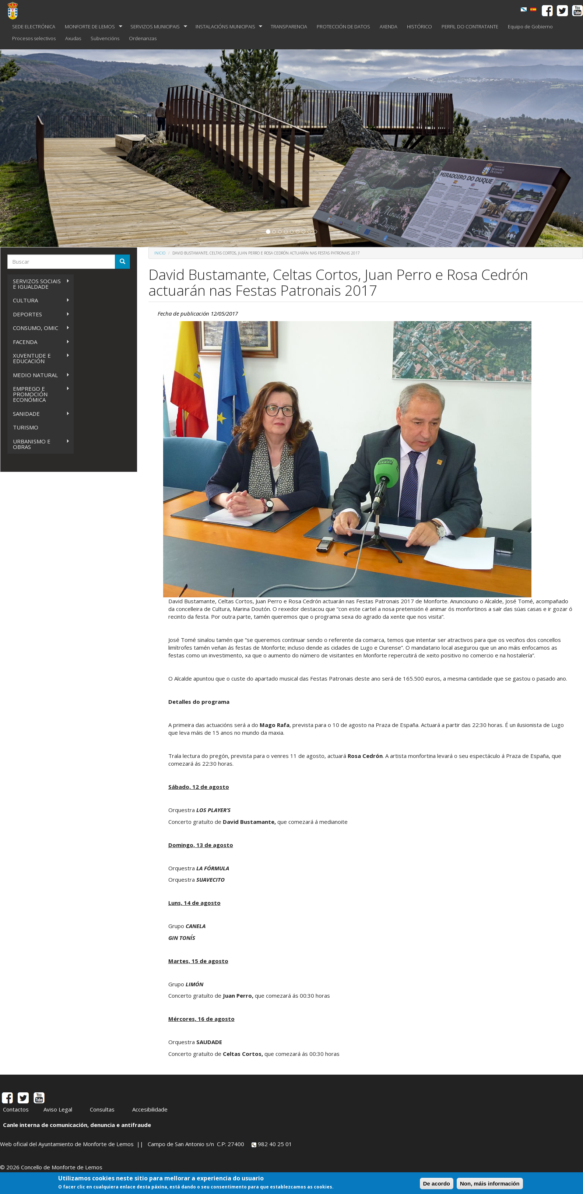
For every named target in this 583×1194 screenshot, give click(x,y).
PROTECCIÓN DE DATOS (343, 26)
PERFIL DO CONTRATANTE (470, 26)
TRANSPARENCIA (289, 26)
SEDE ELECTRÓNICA (33, 26)
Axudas (73, 38)
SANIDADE (38, 414)
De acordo (436, 1183)
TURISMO (25, 427)
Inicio (159, 253)
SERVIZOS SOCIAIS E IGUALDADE (38, 283)
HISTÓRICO (419, 26)
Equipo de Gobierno (530, 26)
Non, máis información (490, 1183)
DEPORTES (38, 314)
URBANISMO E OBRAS (38, 444)
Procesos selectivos (34, 38)
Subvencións (105, 38)
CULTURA (38, 300)
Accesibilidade (150, 1109)
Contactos (16, 1109)
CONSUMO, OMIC (38, 328)
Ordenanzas (143, 38)
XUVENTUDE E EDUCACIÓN (38, 358)
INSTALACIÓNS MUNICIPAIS (227, 26)
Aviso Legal (57, 1109)
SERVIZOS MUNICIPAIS (156, 26)
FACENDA (38, 342)
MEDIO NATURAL (38, 375)
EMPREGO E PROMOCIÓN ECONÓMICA (38, 394)
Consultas (102, 1109)
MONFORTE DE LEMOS (91, 26)
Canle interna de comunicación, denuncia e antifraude (77, 1124)
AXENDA (388, 26)
